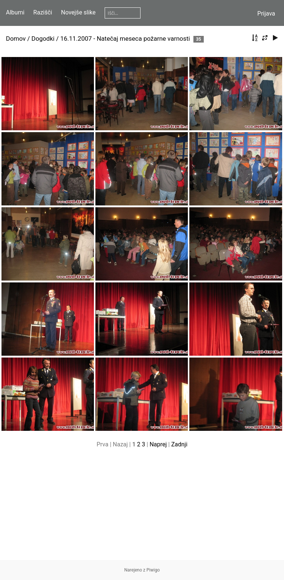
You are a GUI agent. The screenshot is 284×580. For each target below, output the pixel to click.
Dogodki (42, 38)
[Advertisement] (142, 508)
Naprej (158, 444)
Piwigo (153, 570)
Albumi (15, 12)
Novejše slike (78, 12)
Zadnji (179, 444)
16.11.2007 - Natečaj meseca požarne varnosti (125, 38)
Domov (16, 38)
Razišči (42, 12)
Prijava (266, 13)
